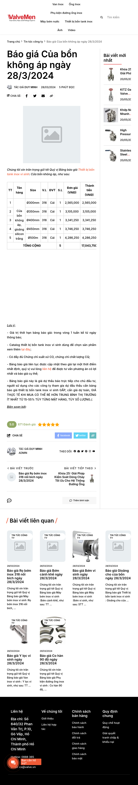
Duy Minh (30, 87)
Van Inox (58, 4)
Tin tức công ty (19, 536)
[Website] (78, 451)
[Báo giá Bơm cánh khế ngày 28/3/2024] (53, 546)
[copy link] (51, 95)
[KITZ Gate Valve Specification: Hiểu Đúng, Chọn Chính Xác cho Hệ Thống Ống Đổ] (111, 95)
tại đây (25, 349)
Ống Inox (74, 4)
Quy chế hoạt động (111, 725)
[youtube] (94, 451)
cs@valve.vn (27, 767)
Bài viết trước (20, 468)
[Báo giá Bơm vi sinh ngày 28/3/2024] (85, 546)
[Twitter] (82, 451)
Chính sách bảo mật (79, 756)
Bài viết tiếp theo (80, 468)
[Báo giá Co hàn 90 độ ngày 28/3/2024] (53, 631)
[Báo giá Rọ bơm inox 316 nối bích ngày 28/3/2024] (20, 546)
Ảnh (60, 30)
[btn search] (101, 17)
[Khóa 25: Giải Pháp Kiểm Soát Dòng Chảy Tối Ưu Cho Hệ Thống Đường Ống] (111, 74)
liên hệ (47, 369)
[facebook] (75, 451)
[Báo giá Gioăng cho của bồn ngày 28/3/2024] (118, 546)
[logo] (21, 17)
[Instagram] (90, 451)
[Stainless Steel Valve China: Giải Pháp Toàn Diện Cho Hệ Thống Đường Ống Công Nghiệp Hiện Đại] (111, 155)
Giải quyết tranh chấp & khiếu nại (110, 738)
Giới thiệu (48, 718)
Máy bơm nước (49, 21)
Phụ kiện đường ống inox (66, 13)
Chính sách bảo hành (79, 725)
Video (71, 30)
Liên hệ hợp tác (49, 727)
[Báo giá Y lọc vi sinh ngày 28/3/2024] (20, 631)
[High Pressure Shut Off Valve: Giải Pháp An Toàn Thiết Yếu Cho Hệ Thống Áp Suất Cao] (111, 135)
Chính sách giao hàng (79, 746)
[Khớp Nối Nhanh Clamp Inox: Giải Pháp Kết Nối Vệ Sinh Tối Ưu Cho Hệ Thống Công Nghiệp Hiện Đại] (111, 115)
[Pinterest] (86, 451)
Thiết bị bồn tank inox (78, 21)
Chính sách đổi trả (79, 735)
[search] (112, 17)
